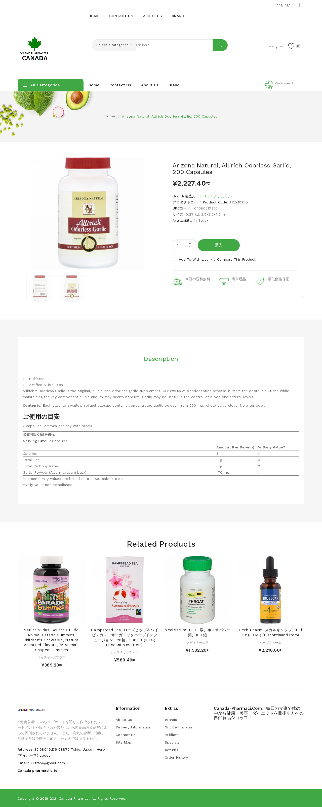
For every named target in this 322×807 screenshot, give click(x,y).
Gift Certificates (179, 727)
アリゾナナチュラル (215, 196)
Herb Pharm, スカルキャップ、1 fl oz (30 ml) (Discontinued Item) (270, 632)
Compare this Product (240, 259)
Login (273, 46)
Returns (171, 750)
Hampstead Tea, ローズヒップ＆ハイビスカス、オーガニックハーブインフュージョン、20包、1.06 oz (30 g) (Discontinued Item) (124, 637)
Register (254, 46)
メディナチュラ (197, 642)
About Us (124, 719)
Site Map (123, 742)
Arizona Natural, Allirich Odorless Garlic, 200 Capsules (169, 116)
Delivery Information (133, 727)
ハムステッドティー (125, 652)
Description (161, 357)
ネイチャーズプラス (52, 657)
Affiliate (172, 734)
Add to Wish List (193, 259)
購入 (219, 245)
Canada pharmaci (74, 798)
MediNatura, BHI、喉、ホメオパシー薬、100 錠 (198, 632)
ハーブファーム (270, 642)
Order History (176, 757)
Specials (172, 742)
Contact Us (125, 734)
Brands (171, 719)
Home (110, 116)
